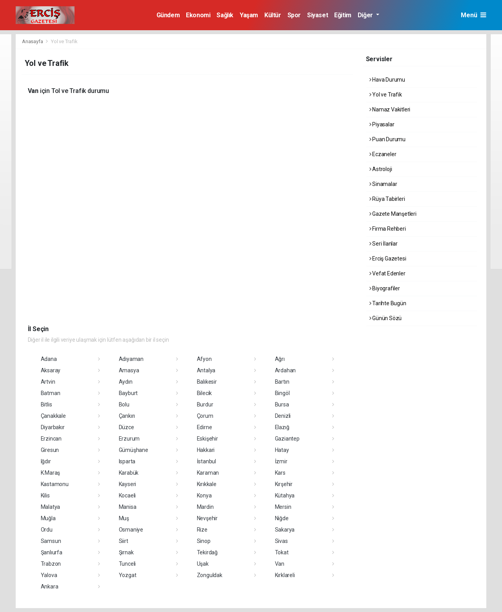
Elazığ (282, 427)
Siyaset (317, 15)
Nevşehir (207, 518)
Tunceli (127, 564)
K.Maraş (50, 473)
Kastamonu (55, 484)
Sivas (281, 541)
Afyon (204, 359)
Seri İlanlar (383, 243)
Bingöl (282, 393)
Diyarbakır (53, 427)
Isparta (127, 461)
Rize (202, 529)
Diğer (366, 15)
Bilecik (204, 393)
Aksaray (51, 370)
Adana (49, 359)
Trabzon (51, 564)
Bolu (124, 404)
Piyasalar (382, 124)
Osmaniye (131, 529)
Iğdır (46, 461)
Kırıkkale (206, 484)
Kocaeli (127, 495)
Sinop (204, 541)
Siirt (123, 541)
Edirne (204, 427)
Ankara (49, 586)
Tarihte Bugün (387, 303)
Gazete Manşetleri (393, 214)
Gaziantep (287, 438)
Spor (294, 15)
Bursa (282, 404)
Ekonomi (198, 15)
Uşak (203, 564)
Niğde (282, 518)
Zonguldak (209, 575)
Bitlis (46, 404)
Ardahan (285, 370)
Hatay (282, 450)
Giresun (50, 450)
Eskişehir (207, 438)
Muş (124, 518)
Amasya (129, 370)
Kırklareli (285, 575)
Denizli (283, 416)
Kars (280, 473)
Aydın (126, 382)
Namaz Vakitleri (390, 109)
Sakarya (285, 529)
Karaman (208, 473)
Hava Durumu (387, 79)
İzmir (281, 461)
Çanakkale (53, 416)
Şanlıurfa (51, 552)
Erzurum (129, 438)
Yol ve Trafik (64, 41)
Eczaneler (383, 154)
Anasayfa (33, 41)
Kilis (45, 495)
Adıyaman (131, 359)
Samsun (51, 541)
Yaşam (249, 15)
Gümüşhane (133, 450)
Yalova (49, 575)
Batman (50, 393)
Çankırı (127, 416)
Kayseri (127, 484)
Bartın (282, 382)
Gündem (168, 15)
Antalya (206, 370)
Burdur (205, 404)
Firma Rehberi (387, 229)
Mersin (283, 507)
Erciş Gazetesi (387, 258)
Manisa (127, 507)
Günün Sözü (385, 318)
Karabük (129, 473)
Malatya (50, 507)
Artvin (48, 382)
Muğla (48, 518)
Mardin (205, 507)
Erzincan (51, 438)
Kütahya (285, 495)
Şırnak (126, 552)
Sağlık (224, 15)
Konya (204, 495)
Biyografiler (384, 288)
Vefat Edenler (387, 273)
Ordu (47, 529)
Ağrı (280, 359)
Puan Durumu (387, 139)
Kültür (272, 15)
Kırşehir (284, 484)
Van (279, 564)
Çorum (205, 416)
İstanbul (206, 461)
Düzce (126, 427)
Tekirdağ (207, 552)
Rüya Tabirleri (387, 199)
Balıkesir (207, 382)
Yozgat (127, 575)
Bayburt (128, 393)
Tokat (282, 552)
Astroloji (380, 169)
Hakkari (206, 450)
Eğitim (342, 15)
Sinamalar (383, 184)
